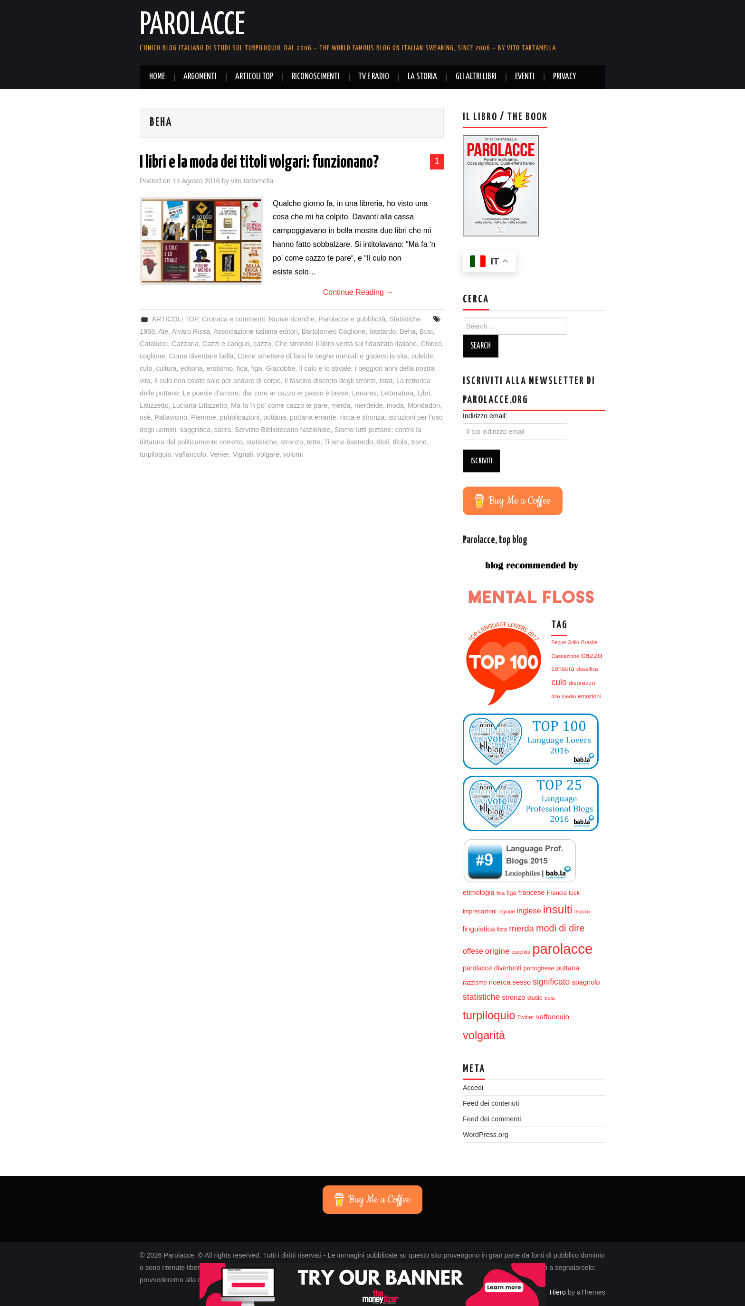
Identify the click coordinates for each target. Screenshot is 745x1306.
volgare (268, 454)
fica (242, 368)
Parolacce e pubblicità (351, 319)
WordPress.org (485, 1134)
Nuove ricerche (292, 319)
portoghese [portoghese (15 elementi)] (538, 968)
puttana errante (313, 417)
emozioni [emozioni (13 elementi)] (589, 696)
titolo (400, 442)
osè (145, 417)
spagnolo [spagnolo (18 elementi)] (586, 982)
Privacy (564, 77)
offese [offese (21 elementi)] (473, 951)
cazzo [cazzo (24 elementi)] (591, 655)
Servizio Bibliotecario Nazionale (283, 429)
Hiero (557, 1292)
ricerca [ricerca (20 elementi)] (500, 982)
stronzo (292, 442)
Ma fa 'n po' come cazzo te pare (279, 405)
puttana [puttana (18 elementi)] (568, 968)
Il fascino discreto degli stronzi (330, 381)
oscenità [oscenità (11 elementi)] (520, 952)
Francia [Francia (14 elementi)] (557, 893)
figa (256, 368)
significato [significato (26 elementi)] (551, 982)
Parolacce (192, 25)
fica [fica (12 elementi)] (501, 893)
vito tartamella (252, 181)
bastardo (382, 331)
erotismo (220, 368)
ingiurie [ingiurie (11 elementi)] (506, 911)
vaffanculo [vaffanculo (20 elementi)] (552, 1017)
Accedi (473, 1087)
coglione (152, 356)
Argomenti (200, 77)
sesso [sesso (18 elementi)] (522, 982)
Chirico (431, 344)
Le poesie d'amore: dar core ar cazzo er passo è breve (265, 393)
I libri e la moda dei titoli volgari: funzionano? (259, 162)
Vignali (243, 454)
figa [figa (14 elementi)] (511, 893)
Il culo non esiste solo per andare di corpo (217, 381)
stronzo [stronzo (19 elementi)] (513, 997)
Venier (219, 454)
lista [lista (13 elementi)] (502, 929)
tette (313, 442)
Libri (423, 393)
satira (222, 429)
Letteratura (397, 393)
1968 (147, 331)
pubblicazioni (239, 417)
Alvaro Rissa (191, 331)
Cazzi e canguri (225, 344)
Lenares (364, 393)
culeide (422, 356)
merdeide (368, 405)
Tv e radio (373, 77)
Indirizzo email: (485, 416)
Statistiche (404, 319)
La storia (422, 77)
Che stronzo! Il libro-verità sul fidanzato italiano (346, 344)
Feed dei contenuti (491, 1103)
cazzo (262, 344)
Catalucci (154, 344)
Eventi (525, 77)
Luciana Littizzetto (199, 405)
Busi (426, 331)
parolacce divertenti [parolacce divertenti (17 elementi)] (492, 968)
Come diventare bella (201, 356)
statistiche (262, 442)
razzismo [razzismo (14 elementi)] (475, 982)
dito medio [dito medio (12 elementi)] (563, 696)
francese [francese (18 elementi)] (531, 892)
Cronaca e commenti (233, 319)
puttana (274, 417)
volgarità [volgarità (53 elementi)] (484, 1035)
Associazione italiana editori (255, 331)
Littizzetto (154, 405)
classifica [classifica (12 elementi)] (587, 669)
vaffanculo (190, 454)
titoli (383, 442)
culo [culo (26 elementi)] (558, 682)
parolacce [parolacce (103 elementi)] (562, 949)
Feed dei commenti (492, 1119)
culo (146, 368)
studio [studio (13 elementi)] (535, 998)
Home (157, 77)
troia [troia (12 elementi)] (549, 998)
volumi (293, 454)
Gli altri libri (476, 77)
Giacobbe (281, 368)
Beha (408, 331)
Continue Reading (358, 292)
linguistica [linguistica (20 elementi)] (479, 929)
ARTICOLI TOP (254, 77)
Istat (386, 381)
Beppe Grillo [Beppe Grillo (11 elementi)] (565, 642)
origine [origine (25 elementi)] (497, 951)
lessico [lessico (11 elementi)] (582, 911)
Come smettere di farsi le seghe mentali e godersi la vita (323, 356)
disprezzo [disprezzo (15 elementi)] (582, 682)
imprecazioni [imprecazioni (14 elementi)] (480, 911)
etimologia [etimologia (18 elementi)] (479, 892)
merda (341, 405)
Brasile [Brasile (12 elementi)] (589, 642)
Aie (163, 331)
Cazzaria (185, 344)
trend (419, 442)
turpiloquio (155, 454)
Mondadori (424, 405)
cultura (166, 368)
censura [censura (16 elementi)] (562, 668)
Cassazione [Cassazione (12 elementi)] (565, 656)
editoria (192, 368)
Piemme (203, 417)
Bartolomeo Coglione (333, 331)
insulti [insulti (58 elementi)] (558, 909)
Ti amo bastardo (348, 442)
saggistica (195, 429)
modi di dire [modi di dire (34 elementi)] (560, 928)
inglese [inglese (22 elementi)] (528, 910)
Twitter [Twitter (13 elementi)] (525, 1017)
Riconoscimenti (316, 77)
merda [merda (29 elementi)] (521, 928)
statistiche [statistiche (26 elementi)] (481, 997)
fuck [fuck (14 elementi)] (574, 893)
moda (395, 405)
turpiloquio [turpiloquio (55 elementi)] (489, 1015)
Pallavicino (170, 417)
